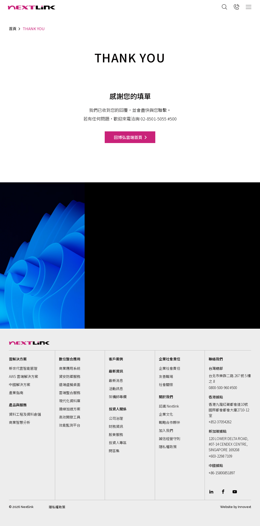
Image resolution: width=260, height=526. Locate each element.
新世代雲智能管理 (23, 368)
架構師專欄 (118, 396)
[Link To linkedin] (211, 491)
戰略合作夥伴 (169, 422)
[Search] (224, 7)
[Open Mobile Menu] (248, 7)
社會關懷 (166, 384)
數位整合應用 (69, 358)
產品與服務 (18, 404)
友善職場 (166, 376)
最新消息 (116, 380)
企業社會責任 (169, 368)
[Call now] (236, 7)
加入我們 (166, 430)
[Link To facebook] (223, 491)
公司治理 (116, 418)
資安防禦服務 (69, 376)
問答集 (114, 450)
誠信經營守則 (169, 438)
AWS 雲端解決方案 (23, 376)
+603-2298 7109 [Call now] (220, 456)
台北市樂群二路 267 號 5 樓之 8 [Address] (230, 378)
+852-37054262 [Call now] (220, 421)
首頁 (13, 28)
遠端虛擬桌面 (69, 384)
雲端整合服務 (69, 392)
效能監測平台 (69, 425)
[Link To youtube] (234, 491)
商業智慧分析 (19, 422)
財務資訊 (116, 426)
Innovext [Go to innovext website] (244, 507)
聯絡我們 (216, 358)
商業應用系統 (69, 368)
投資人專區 (118, 442)
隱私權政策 (168, 446)
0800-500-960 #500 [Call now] (223, 387)
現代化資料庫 (69, 400)
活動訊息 (116, 388)
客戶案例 (116, 358)
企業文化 (166, 414)
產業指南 (16, 392)
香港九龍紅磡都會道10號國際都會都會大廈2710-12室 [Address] (229, 410)
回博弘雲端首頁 (128, 137)
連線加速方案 (69, 408)
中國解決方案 (19, 384)
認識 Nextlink (169, 406)
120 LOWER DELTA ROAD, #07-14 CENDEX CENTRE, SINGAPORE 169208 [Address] (228, 444)
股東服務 (116, 434)
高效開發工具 (69, 416)
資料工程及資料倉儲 (25, 414)
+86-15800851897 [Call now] (222, 472)
